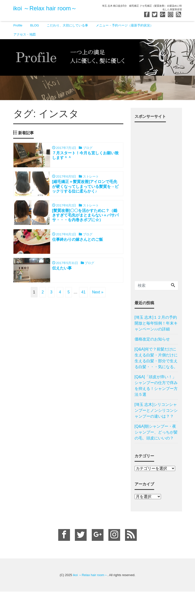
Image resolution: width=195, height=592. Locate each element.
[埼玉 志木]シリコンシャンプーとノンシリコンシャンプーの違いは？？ (156, 411)
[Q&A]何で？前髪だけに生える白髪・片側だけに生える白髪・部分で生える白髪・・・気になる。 (156, 358)
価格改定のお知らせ (152, 339)
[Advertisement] (156, 199)
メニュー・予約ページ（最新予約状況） (124, 25)
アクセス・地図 (24, 34)
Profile (18, 25)
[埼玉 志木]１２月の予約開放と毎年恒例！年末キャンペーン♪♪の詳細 (156, 323)
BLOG (34, 25)
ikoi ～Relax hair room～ (45, 8)
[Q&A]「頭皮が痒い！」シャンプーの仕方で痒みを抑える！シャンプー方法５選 (156, 386)
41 (83, 293)
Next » (97, 293)
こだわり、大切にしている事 (67, 25)
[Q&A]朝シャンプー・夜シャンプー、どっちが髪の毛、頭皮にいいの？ (156, 432)
